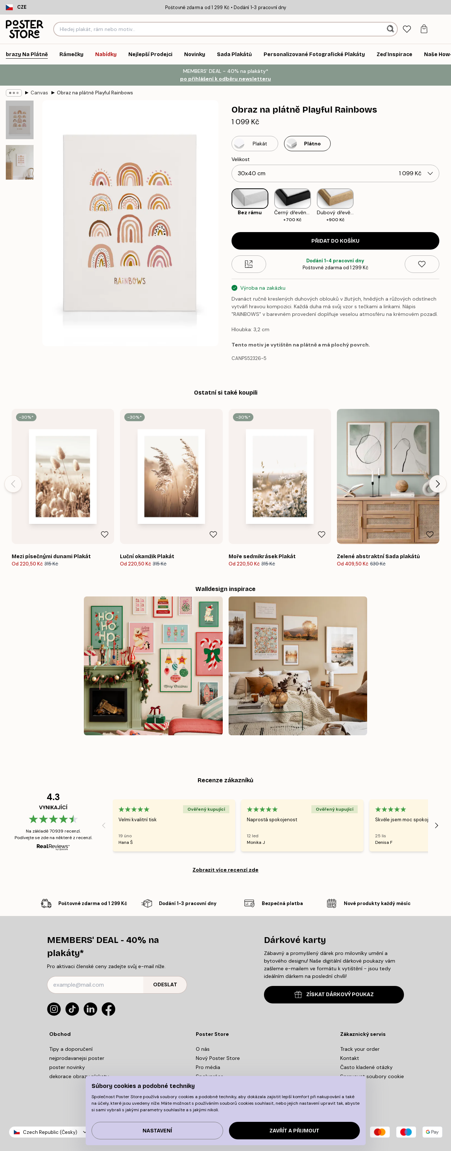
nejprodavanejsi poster (76, 1058)
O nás (203, 1049)
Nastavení (157, 1131)
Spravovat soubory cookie (372, 1076)
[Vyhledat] (391, 29)
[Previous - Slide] (13, 484)
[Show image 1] (20, 120)
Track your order (360, 1049)
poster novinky (67, 1067)
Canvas (39, 93)
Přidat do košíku (335, 241)
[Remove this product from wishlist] (422, 264)
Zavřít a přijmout (294, 1131)
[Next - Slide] (438, 484)
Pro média (208, 1067)
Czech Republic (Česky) (50, 1132)
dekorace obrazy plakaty (79, 1076)
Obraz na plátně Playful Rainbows (95, 93)
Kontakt (349, 1058)
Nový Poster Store (218, 1058)
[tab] (406, 29)
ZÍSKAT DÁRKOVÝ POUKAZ (334, 994)
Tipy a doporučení (71, 1049)
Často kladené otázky (366, 1067)
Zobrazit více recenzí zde (225, 869)
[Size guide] (249, 264)
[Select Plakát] (255, 143)
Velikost (241, 159)
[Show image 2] (20, 162)
